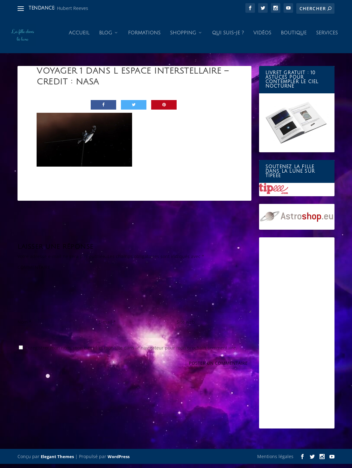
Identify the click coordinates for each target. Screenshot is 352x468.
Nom (25, 326)
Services (327, 37)
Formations (144, 37)
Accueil (79, 37)
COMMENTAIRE (34, 271)
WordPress (119, 461)
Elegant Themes (57, 461)
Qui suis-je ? (228, 37)
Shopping (183, 37)
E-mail (107, 326)
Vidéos (262, 37)
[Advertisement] (296, 337)
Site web (186, 326)
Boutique (293, 37)
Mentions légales (275, 460)
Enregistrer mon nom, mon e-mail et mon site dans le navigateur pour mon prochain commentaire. (131, 352)
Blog (105, 37)
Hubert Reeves (72, 8)
